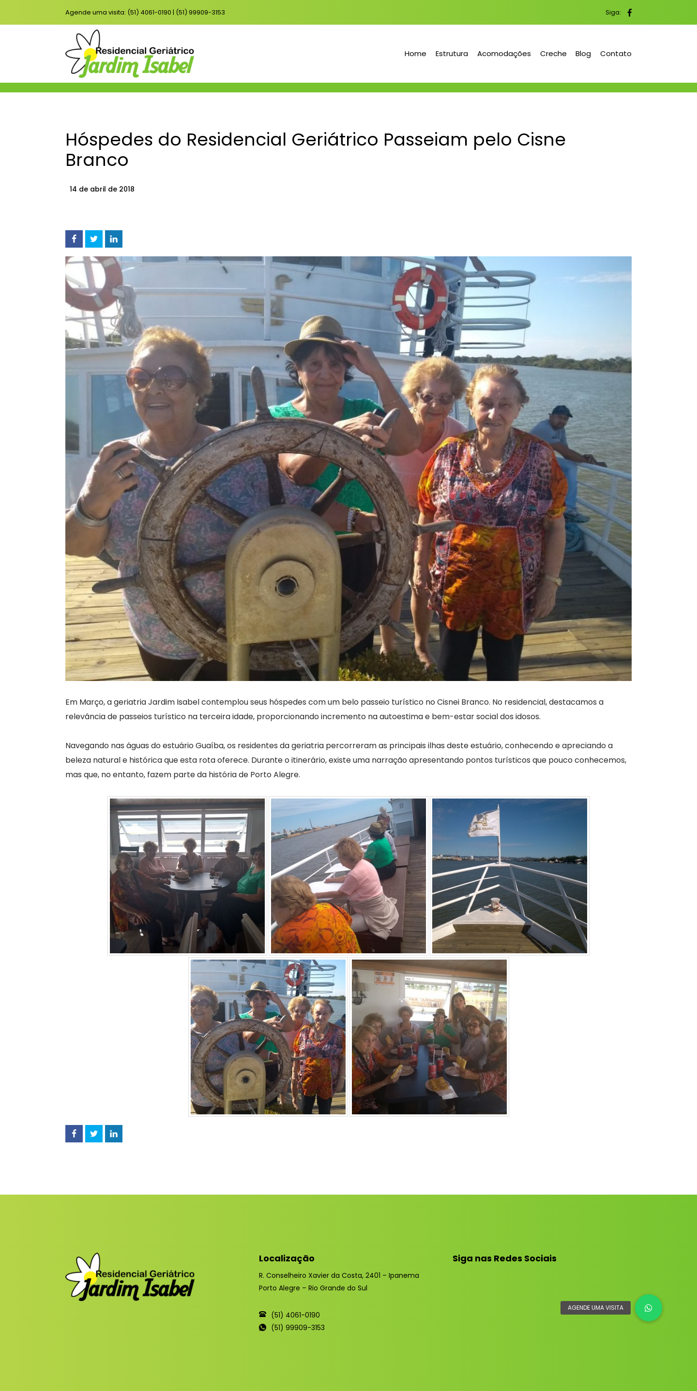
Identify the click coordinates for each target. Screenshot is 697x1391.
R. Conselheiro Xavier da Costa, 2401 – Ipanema (339, 1275)
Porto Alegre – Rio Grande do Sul (313, 1288)
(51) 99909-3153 (200, 12)
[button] (648, 1307)
